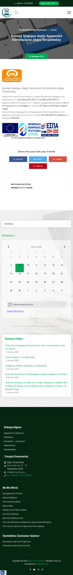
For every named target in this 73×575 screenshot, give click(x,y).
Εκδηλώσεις (8, 437)
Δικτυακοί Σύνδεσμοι (11, 514)
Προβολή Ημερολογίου (15, 311)
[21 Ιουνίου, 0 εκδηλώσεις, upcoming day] (62, 276)
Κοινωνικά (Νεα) (40, 30)
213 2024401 (13, 475)
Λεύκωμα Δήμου (10, 449)
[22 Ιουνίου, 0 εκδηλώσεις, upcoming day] (11, 285)
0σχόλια (52, 30)
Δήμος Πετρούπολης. (36, 561)
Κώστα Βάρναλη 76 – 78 (17, 465)
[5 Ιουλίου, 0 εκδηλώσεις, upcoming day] (62, 293)
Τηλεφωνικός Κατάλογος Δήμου (15, 510)
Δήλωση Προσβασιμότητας (13, 518)
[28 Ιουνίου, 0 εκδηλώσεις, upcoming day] (62, 285)
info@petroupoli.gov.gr (16, 472)
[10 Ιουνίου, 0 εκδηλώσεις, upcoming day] (28, 268)
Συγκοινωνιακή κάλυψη (11, 502)
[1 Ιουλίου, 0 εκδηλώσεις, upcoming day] (28, 293)
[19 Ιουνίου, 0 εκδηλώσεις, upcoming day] (45, 276)
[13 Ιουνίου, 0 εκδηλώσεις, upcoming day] (53, 268)
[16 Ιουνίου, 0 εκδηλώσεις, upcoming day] (19, 276)
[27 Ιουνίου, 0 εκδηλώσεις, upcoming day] (53, 285)
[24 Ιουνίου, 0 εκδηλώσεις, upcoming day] (28, 285)
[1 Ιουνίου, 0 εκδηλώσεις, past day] (11, 259)
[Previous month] (8, 246)
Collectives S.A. (42, 564)
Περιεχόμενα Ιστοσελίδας (12, 493)
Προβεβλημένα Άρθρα (26, 30)
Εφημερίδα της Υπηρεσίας (14, 433)
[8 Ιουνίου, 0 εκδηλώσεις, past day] (11, 268)
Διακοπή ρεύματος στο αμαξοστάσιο (20, 357)
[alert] (36, 305)
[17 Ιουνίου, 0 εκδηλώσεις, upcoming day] (28, 276)
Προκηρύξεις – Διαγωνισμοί (14, 441)
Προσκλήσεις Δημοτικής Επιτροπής (16, 545)
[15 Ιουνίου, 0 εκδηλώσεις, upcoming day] (11, 276)
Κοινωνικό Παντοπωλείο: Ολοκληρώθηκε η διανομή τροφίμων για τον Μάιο (36, 374)
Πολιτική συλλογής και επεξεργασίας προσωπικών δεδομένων (27, 522)
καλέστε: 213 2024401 (23, 3)
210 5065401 (26, 475)
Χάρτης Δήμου (8, 506)
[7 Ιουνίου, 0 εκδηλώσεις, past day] (62, 259)
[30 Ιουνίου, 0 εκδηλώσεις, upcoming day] (19, 293)
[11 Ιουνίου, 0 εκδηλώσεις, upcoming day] (36, 268)
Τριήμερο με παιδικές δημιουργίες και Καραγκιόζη (26, 365)
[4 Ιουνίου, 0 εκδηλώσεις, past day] (36, 259)
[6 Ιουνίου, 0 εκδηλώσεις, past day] (53, 259)
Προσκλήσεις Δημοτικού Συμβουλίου (17, 541)
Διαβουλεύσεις (10, 445)
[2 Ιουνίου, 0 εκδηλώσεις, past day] (19, 259)
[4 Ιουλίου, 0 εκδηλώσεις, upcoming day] (53, 293)
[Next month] (64, 246)
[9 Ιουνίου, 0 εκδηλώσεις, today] (19, 268)
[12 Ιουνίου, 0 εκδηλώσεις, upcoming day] (45, 268)
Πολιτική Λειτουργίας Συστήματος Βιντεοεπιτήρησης (23, 526)
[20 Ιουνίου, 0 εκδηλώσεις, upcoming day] (53, 276)
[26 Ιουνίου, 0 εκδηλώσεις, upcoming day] (45, 285)
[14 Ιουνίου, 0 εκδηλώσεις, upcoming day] (62, 268)
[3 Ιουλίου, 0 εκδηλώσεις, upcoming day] (45, 293)
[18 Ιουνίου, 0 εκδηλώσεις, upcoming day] (36, 276)
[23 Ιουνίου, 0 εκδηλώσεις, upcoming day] (19, 285)
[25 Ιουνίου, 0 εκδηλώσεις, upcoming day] (36, 285)
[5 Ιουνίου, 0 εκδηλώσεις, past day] (45, 259)
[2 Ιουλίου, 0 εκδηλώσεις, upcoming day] (36, 293)
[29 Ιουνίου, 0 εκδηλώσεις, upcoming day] (11, 293)
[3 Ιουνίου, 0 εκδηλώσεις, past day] (28, 259)
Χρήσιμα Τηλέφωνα (10, 497)
